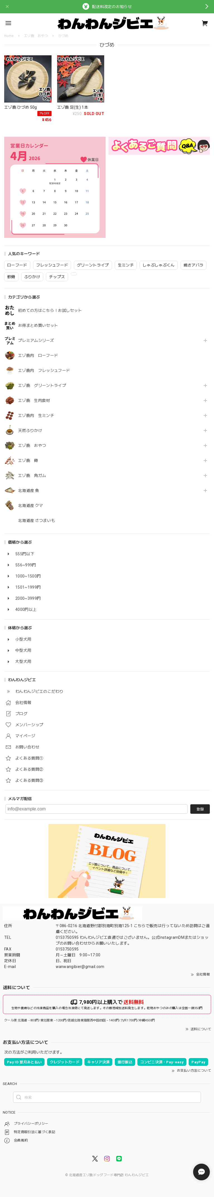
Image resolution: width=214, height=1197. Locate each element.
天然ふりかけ (30, 430)
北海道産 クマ (30, 505)
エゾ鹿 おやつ (32, 445)
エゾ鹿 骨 (28, 460)
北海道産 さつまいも (36, 520)
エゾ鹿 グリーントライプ (42, 385)
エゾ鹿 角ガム (32, 475)
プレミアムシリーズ (36, 340)
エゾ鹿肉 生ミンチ (36, 415)
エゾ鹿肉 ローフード (38, 355)
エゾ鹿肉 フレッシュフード (44, 370)
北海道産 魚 (28, 490)
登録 (200, 809)
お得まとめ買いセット (38, 325)
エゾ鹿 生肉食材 (34, 400)
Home (9, 36)
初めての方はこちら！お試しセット (52, 310)
